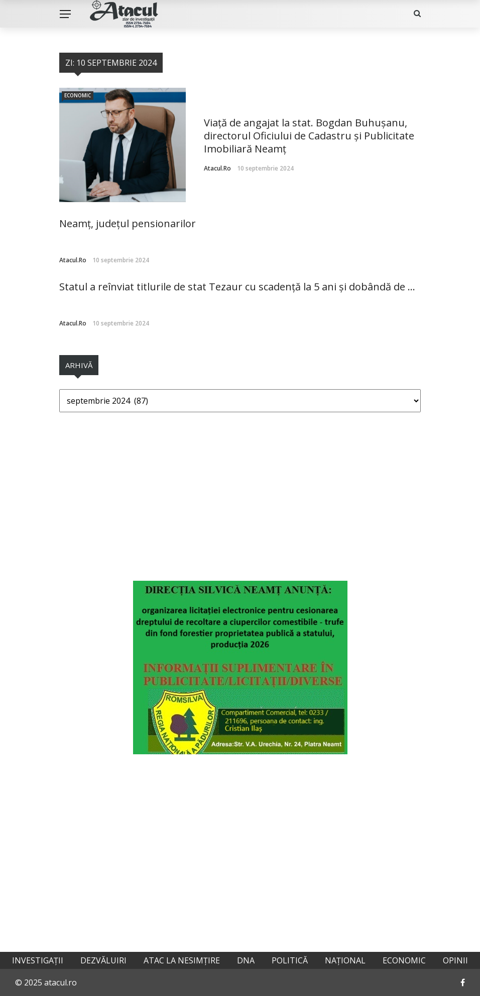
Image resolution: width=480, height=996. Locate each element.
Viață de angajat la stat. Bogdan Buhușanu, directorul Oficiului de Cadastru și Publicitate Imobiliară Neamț (309, 135)
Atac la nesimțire (182, 960)
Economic (77, 95)
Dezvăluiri (103, 960)
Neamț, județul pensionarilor (127, 223)
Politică (290, 960)
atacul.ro (217, 168)
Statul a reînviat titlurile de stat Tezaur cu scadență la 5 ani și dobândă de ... (237, 286)
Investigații (37, 960)
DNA (246, 960)
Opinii (455, 960)
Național (345, 960)
